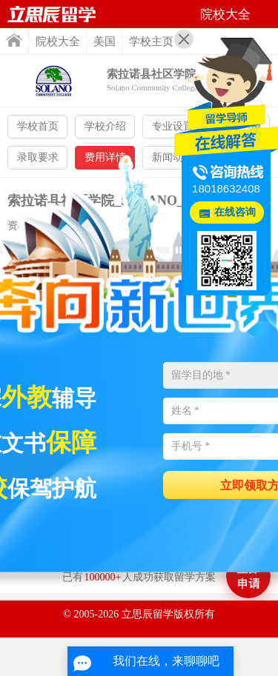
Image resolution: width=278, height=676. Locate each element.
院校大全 (58, 41)
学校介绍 (105, 126)
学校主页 (151, 41)
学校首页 (38, 126)
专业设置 (172, 126)
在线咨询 (235, 212)
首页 (14, 40)
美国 (104, 41)
